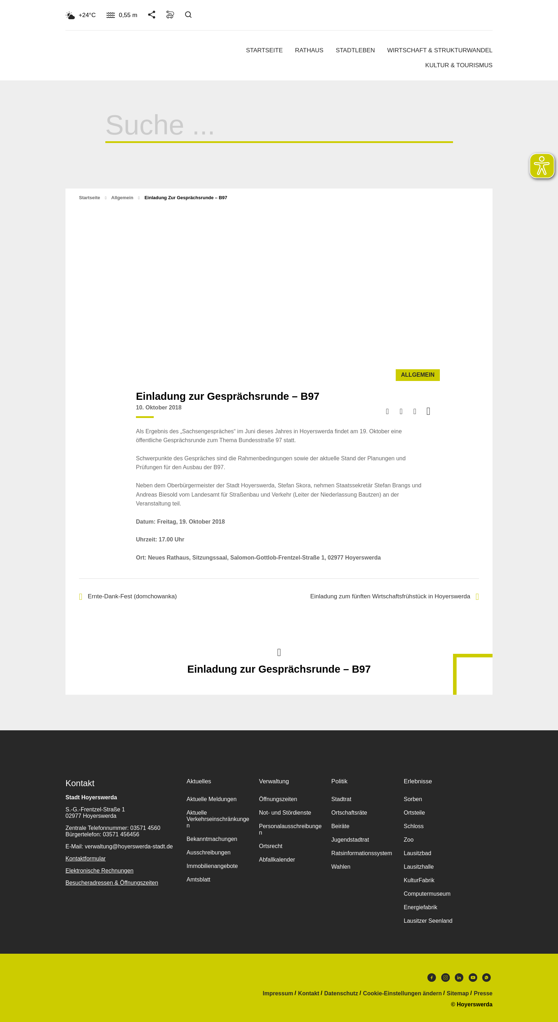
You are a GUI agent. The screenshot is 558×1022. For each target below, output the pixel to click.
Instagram (445, 977)
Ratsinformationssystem (361, 853)
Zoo (409, 840)
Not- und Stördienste (285, 813)
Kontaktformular (85, 859)
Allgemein (122, 197)
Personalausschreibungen (290, 829)
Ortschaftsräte (349, 813)
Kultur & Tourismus (459, 65)
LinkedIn (459, 977)
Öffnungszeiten (278, 799)
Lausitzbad (417, 853)
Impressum (278, 993)
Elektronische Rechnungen (99, 871)
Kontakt (309, 993)
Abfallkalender (277, 860)
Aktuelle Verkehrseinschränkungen (217, 819)
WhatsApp (486, 977)
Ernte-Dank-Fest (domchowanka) (128, 596)
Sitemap (458, 993)
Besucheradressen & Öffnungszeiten (111, 883)
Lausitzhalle (419, 867)
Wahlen (341, 867)
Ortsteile (414, 813)
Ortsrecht (271, 846)
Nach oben (279, 651)
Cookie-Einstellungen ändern (402, 993)
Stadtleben (355, 50)
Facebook (431, 977)
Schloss (413, 826)
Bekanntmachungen (211, 839)
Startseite (264, 50)
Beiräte (340, 826)
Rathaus (309, 50)
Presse (483, 993)
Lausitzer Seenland (428, 921)
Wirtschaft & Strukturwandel (440, 50)
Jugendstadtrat (350, 840)
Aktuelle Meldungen (211, 799)
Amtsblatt (198, 880)
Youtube (473, 977)
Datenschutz (341, 993)
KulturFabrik (419, 880)
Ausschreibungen (208, 852)
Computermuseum (427, 894)
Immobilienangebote (212, 866)
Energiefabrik (420, 907)
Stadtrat (341, 799)
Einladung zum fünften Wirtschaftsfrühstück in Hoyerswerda (394, 596)
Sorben (413, 799)
